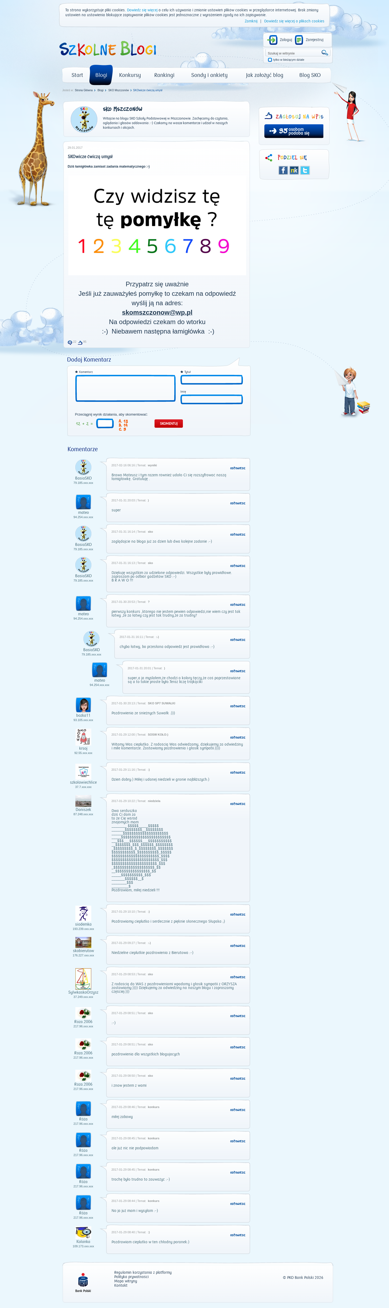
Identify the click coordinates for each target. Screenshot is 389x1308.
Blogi (101, 75)
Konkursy (130, 75)
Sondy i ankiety (209, 75)
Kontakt (121, 1286)
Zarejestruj (314, 40)
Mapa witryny (125, 1281)
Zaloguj (286, 40)
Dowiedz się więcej (142, 10)
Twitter (305, 170)
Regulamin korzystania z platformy (143, 1273)
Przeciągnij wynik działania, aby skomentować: (111, 414)
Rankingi (164, 75)
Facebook (283, 170)
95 (283, 132)
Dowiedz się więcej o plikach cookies (294, 21)
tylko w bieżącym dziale (288, 59)
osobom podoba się (299, 131)
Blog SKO (310, 75)
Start (77, 75)
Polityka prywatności (131, 1277)
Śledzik (294, 170)
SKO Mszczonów (118, 90)
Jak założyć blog (264, 75)
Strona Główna (84, 90)
